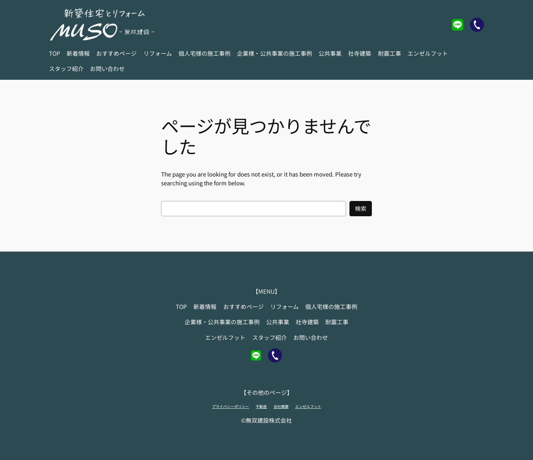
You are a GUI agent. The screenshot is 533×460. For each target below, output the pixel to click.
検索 (360, 208)
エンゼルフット (308, 406)
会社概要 (281, 406)
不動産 (261, 406)
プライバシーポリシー (230, 406)
